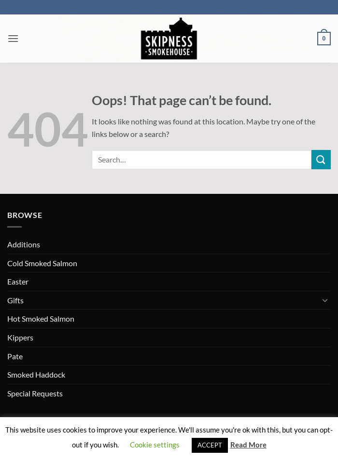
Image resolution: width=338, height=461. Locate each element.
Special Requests (35, 393)
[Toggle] (325, 300)
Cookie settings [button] (155, 444)
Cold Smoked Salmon (42, 263)
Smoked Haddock (36, 374)
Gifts (15, 300)
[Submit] (321, 159)
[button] (13, 38)
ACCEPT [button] (209, 445)
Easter (17, 281)
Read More (248, 444)
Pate (15, 356)
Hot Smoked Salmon (40, 318)
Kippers (20, 337)
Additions (23, 244)
